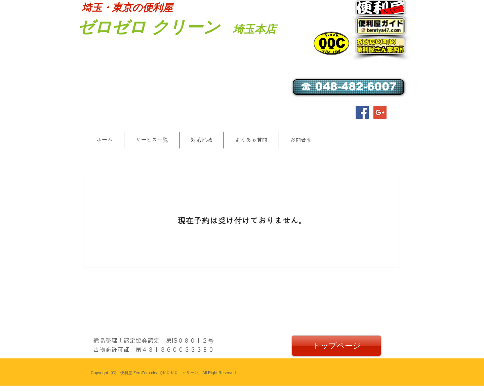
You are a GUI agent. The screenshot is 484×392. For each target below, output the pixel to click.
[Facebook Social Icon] (362, 112)
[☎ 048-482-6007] (348, 87)
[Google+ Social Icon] (380, 112)
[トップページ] (336, 346)
